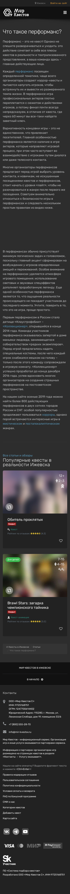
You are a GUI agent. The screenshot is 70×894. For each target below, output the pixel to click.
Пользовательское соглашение (21, 780)
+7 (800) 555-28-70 (20, 724)
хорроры (48, 414)
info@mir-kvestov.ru (20, 732)
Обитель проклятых (25, 519)
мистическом (12, 423)
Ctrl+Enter (23, 769)
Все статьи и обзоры (17, 455)
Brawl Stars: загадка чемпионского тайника (28, 605)
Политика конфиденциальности (21, 785)
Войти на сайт (58, 3)
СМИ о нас (9, 801)
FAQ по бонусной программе (19, 796)
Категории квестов (14, 807)
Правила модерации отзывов (20, 774)
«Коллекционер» (15, 326)
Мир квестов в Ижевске (35, 667)
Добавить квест (12, 812)
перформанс (24, 71)
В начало (35, 679)
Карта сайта (10, 818)
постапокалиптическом (43, 423)
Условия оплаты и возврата (19, 791)
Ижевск (40, 3)
